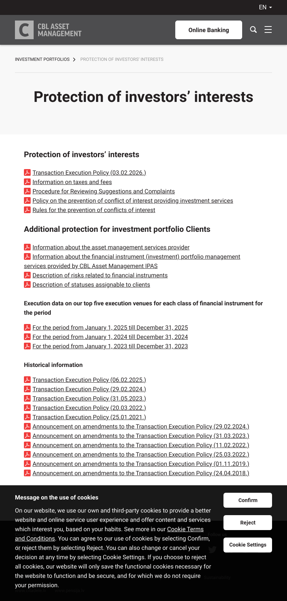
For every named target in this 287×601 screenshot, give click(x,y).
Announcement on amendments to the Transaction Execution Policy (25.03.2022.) (141, 454)
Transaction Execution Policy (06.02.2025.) (89, 379)
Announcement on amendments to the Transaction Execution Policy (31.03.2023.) (141, 435)
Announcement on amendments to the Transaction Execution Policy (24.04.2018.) (141, 473)
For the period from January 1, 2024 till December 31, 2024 (110, 336)
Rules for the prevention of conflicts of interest (94, 210)
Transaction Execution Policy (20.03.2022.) (89, 407)
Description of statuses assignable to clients (91, 284)
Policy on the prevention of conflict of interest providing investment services (133, 200)
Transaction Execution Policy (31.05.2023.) (89, 398)
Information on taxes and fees (72, 182)
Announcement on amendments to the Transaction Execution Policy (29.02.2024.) (141, 426)
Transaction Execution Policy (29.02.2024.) (89, 389)
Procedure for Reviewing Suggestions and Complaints (104, 191)
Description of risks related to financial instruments (100, 275)
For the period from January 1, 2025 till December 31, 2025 (110, 327)
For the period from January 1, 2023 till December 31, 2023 (110, 346)
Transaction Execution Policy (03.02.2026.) (89, 172)
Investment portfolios (42, 59)
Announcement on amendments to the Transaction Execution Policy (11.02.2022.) (141, 445)
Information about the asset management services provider (111, 247)
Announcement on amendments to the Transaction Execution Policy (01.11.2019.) (141, 463)
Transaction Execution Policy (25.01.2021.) (89, 417)
